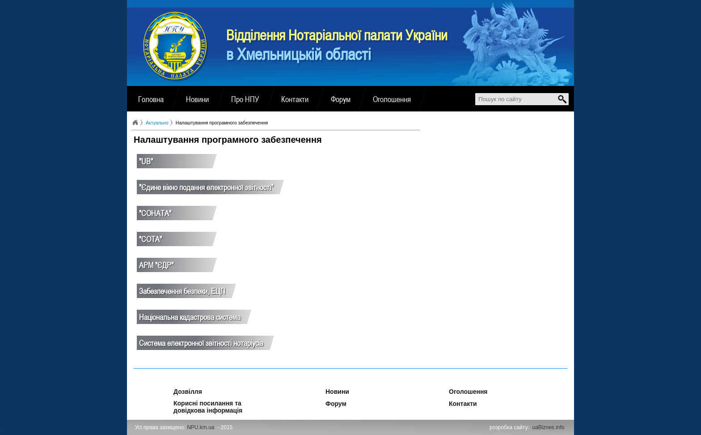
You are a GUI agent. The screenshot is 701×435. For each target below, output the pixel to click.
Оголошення (392, 99)
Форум (340, 99)
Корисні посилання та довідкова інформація (207, 402)
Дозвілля (175, 390)
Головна (151, 99)
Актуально (157, 122)
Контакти (294, 99)
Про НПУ (245, 99)
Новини (197, 99)
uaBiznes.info (548, 427)
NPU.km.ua (200, 427)
